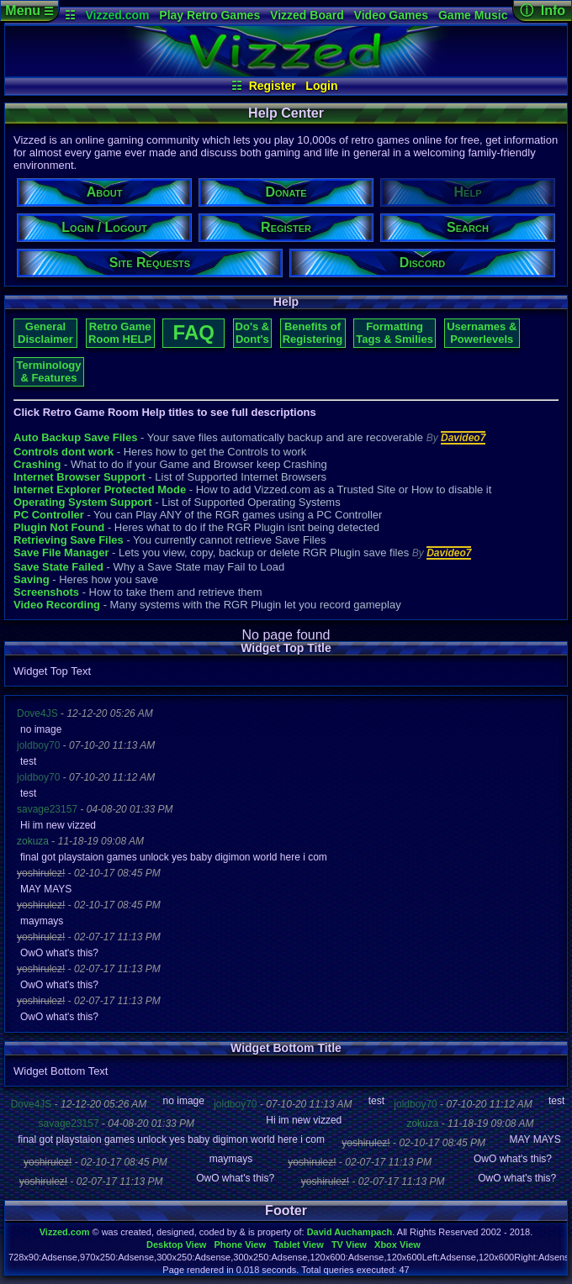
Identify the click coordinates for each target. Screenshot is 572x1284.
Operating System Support (82, 502)
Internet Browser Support (79, 477)
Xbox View (397, 1244)
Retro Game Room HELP (119, 332)
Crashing (37, 464)
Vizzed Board (307, 15)
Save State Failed (58, 566)
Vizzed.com (117, 15)
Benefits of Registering (313, 332)
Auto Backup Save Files (75, 437)
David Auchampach (350, 1232)
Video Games (391, 15)
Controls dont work (63, 451)
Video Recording (56, 604)
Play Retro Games (209, 15)
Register (272, 85)
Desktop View (176, 1244)
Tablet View (298, 1244)
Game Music (472, 15)
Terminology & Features (48, 371)
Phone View (240, 1244)
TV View (349, 1244)
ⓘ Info (542, 10)
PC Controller (48, 514)
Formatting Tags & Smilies (394, 332)
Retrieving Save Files (68, 540)
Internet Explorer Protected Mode (99, 489)
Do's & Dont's (253, 332)
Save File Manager (61, 552)
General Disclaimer (45, 332)
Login (321, 85)
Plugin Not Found (58, 527)
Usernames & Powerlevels (481, 332)
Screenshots (46, 592)
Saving (31, 579)
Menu (29, 10)
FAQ (193, 332)
